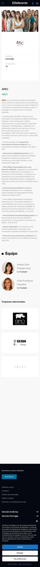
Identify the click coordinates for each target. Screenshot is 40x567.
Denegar (20, 553)
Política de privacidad (24, 564)
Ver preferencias (20, 559)
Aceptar (20, 547)
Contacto (5, 491)
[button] (37, 521)
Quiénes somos (8, 487)
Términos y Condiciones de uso (14, 502)
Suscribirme (9, 476)
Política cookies (12, 564)
